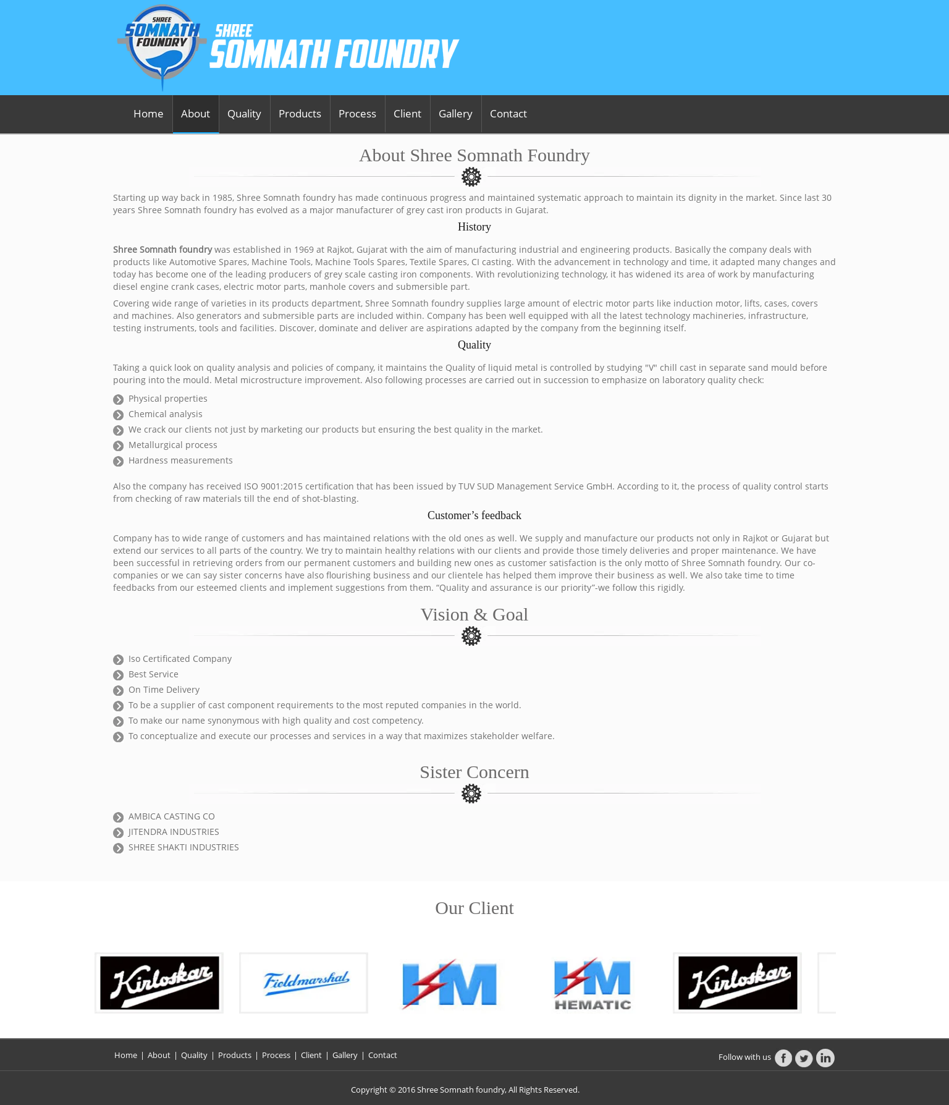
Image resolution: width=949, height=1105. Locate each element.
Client (407, 113)
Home (148, 113)
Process (357, 113)
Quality (244, 113)
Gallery (456, 113)
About (195, 113)
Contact (508, 113)
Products (300, 113)
